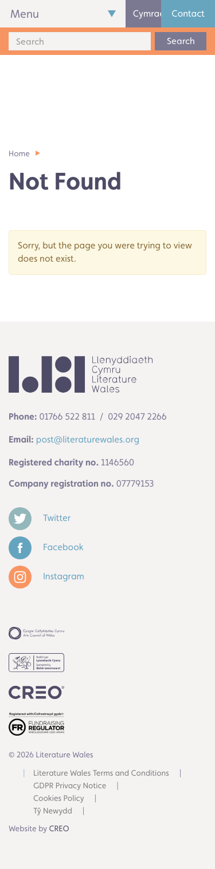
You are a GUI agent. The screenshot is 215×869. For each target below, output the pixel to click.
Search (181, 40)
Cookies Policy (58, 798)
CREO (59, 829)
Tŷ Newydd (52, 811)
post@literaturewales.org (87, 439)
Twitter (40, 517)
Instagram (46, 576)
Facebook (46, 547)
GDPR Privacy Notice (69, 786)
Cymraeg (147, 13)
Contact (188, 13)
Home (19, 154)
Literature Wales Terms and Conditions (101, 773)
